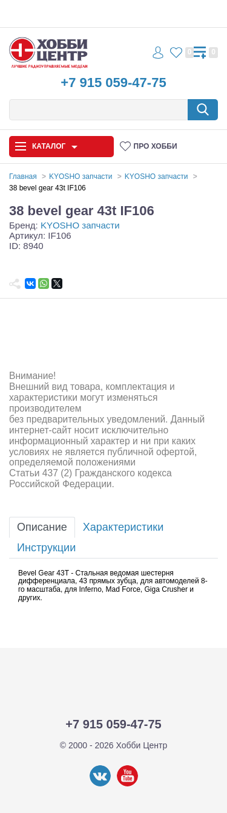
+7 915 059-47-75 (113, 82)
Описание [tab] (42, 527)
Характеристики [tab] (123, 527)
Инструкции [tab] (46, 548)
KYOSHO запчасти (80, 225)
